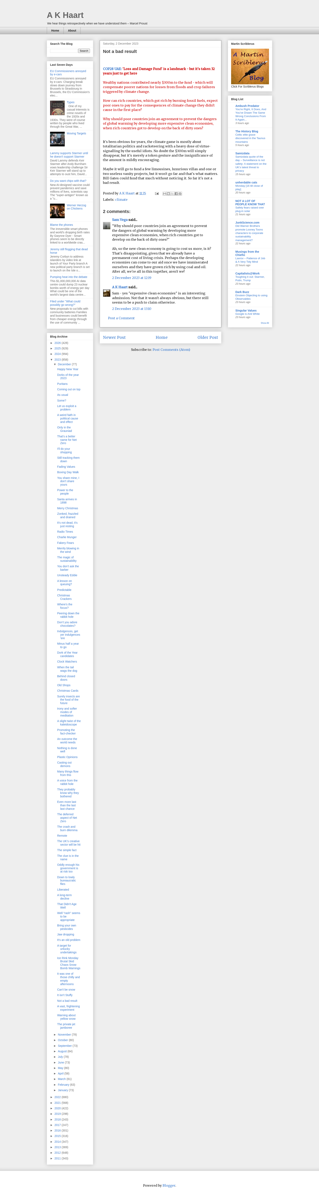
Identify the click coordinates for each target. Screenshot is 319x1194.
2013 (58, 1147)
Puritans (62, 383)
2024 (58, 354)
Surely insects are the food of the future (68, 700)
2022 (58, 1097)
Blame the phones (61, 224)
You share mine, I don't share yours (68, 481)
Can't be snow (66, 989)
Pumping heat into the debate (68, 277)
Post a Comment (121, 318)
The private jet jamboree (66, 1026)
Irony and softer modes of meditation (67, 712)
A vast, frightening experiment (68, 1008)
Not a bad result (67, 1000)
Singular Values (246, 310)
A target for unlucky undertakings (66, 949)
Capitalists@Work (247, 273)
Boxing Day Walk (68, 472)
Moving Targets (76, 133)
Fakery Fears (65, 542)
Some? (61, 400)
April (61, 1073)
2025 (58, 348)
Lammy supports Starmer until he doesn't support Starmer (69, 154)
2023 (58, 359)
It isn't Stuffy (65, 995)
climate (121, 200)
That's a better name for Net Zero (67, 440)
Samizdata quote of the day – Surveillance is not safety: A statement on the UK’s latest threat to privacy (251, 163)
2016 (58, 1130)
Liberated (63, 889)
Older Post (208, 337)
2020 (58, 1108)
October (63, 1040)
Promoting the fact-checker (66, 731)
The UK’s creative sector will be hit (69, 843)
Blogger (169, 1185)
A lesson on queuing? (64, 582)
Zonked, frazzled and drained (67, 515)
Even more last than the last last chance (66, 805)
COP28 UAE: (112, 69)
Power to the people (65, 491)
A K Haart (65, 15)
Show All (265, 323)
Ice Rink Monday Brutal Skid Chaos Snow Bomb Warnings (68, 963)
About (72, 30)
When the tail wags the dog (67, 669)
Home (55, 30)
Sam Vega (120, 220)
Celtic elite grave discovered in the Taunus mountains (250, 138)
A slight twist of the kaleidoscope (69, 722)
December (65, 364)
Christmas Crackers (64, 597)
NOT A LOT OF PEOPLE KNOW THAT (250, 202)
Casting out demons (64, 764)
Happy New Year (67, 369)
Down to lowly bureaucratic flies (66, 881)
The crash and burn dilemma (67, 828)
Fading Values (66, 466)
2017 (58, 1125)
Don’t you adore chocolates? (67, 624)
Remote (62, 835)
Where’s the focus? (64, 606)
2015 (58, 1136)
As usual (62, 394)
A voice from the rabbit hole (67, 782)
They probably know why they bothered (68, 793)
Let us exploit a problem (66, 407)
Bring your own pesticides (66, 927)
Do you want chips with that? (68, 180)
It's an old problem (68, 940)
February (64, 1084)
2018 (58, 1119)
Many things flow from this (67, 773)
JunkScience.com (247, 222)
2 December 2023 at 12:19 (131, 278)
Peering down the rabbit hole (68, 615)
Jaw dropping (65, 934)
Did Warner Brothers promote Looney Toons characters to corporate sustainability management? (249, 232)
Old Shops (63, 685)
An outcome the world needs (67, 740)
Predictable (64, 590)
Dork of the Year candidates (67, 654)
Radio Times (65, 531)
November (65, 1034)
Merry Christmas (67, 508)
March (62, 1079)
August (62, 1051)
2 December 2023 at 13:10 (131, 309)
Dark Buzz (242, 292)
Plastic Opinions (67, 757)
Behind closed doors (66, 678)
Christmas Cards (67, 690)
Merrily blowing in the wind (68, 550)
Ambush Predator (247, 106)
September (65, 1045)
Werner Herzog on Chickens (76, 207)
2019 (58, 1113)
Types (70, 102)
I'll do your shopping (64, 450)
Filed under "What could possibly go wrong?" (65, 303)
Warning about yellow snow (66, 1017)
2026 (58, 343)
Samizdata (242, 153)
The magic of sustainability (66, 559)
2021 (58, 1102)
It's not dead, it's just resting (67, 524)
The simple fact (66, 850)
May (61, 1068)
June (61, 1062)
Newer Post (114, 337)
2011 (58, 1158)
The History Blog (246, 131)
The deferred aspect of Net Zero (67, 818)
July (61, 1056)
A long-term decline (64, 896)
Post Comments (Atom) (171, 350)
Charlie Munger (67, 537)
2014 (58, 1141)
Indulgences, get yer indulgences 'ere (68, 635)
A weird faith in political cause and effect (67, 418)
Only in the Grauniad (64, 429)
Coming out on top (68, 389)
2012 (58, 1152)
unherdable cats (246, 182)
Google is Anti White (247, 313)
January (63, 1090)
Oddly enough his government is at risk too (68, 868)
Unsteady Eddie (67, 575)
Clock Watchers (67, 661)
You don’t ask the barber (68, 568)
